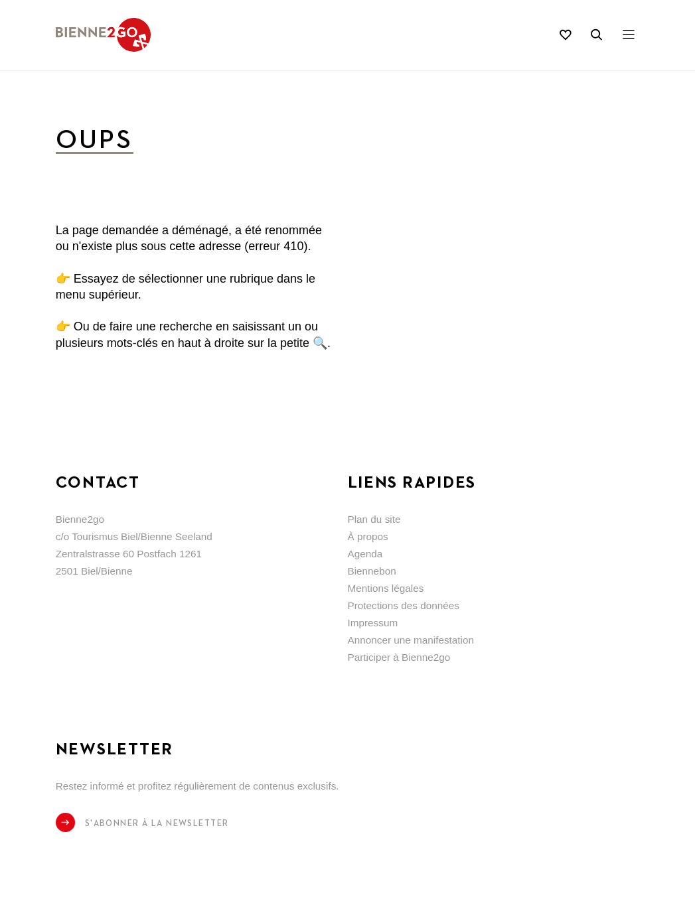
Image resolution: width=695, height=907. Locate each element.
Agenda (365, 553)
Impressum (373, 622)
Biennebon (372, 571)
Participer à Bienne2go (399, 657)
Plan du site (374, 519)
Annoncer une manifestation (411, 640)
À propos (368, 536)
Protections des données (403, 605)
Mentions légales (386, 588)
